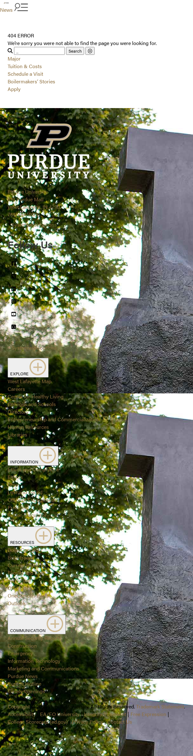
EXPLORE (28, 368)
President (18, 507)
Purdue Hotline (24, 683)
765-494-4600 (24, 214)
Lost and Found (25, 492)
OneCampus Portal (29, 595)
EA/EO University (60, 714)
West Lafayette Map (29, 381)
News (6, 9)
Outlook (16, 603)
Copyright (19, 706)
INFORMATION (33, 456)
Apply (14, 89)
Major (14, 58)
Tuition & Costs (25, 66)
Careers (16, 388)
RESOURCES (31, 536)
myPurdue (19, 580)
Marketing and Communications (43, 668)
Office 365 (19, 587)
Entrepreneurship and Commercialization (53, 419)
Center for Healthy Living (35, 396)
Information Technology (34, 660)
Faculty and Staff (26, 572)
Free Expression (148, 714)
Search (75, 51)
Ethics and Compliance (33, 469)
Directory (18, 411)
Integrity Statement (105, 714)
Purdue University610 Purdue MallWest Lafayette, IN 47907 (35, 199)
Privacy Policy (87, 721)
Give (13, 484)
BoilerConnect (23, 549)
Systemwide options (34, 224)
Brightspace (21, 557)
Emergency (20, 653)
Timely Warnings (26, 691)
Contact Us (119, 721)
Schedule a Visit (25, 73)
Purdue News (23, 676)
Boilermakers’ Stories (31, 81)
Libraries (17, 434)
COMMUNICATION (36, 624)
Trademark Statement (160, 706)
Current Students (27, 565)
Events (15, 477)
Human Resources (28, 426)
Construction (22, 645)
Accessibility (22, 714)
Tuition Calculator (27, 515)
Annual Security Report (33, 638)
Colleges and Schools (32, 404)
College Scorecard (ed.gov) (38, 721)
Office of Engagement (32, 499)
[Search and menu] (20, 7)
